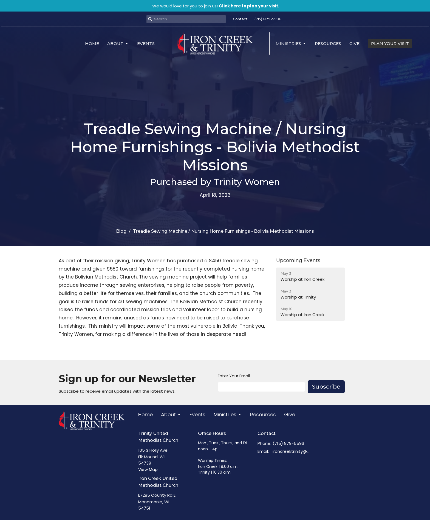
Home (92, 43)
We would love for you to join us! (215, 6)
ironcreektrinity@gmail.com (292, 451)
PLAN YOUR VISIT (390, 43)
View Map (148, 469)
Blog (121, 231)
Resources (328, 43)
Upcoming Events (298, 260)
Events (146, 43)
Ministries (291, 43)
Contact (240, 19)
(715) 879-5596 (267, 19)
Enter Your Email (234, 376)
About (118, 43)
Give (354, 43)
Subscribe (326, 386)
